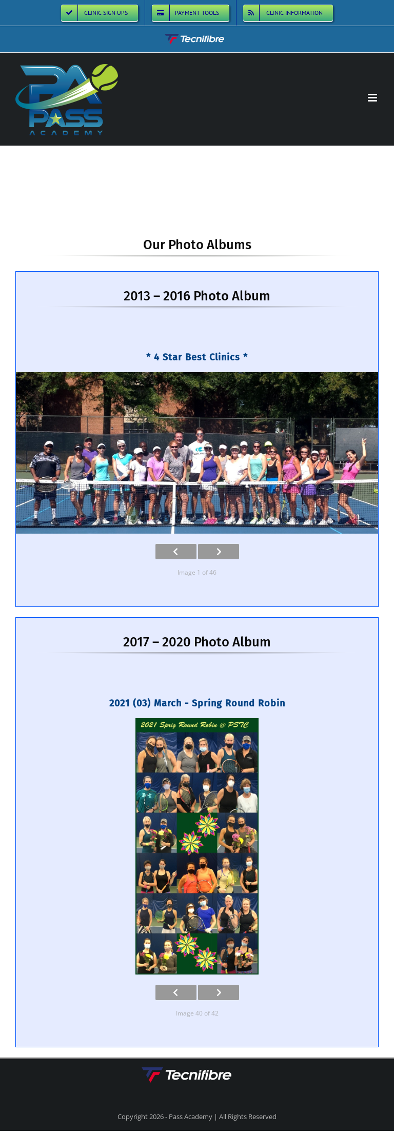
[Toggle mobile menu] (373, 97)
